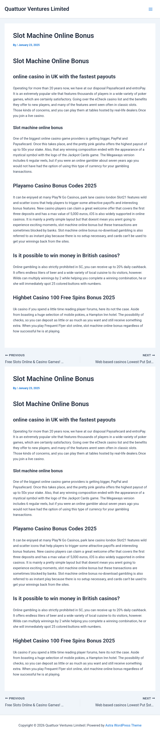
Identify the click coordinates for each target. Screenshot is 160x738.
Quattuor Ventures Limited (37, 9)
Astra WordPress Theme (123, 725)
